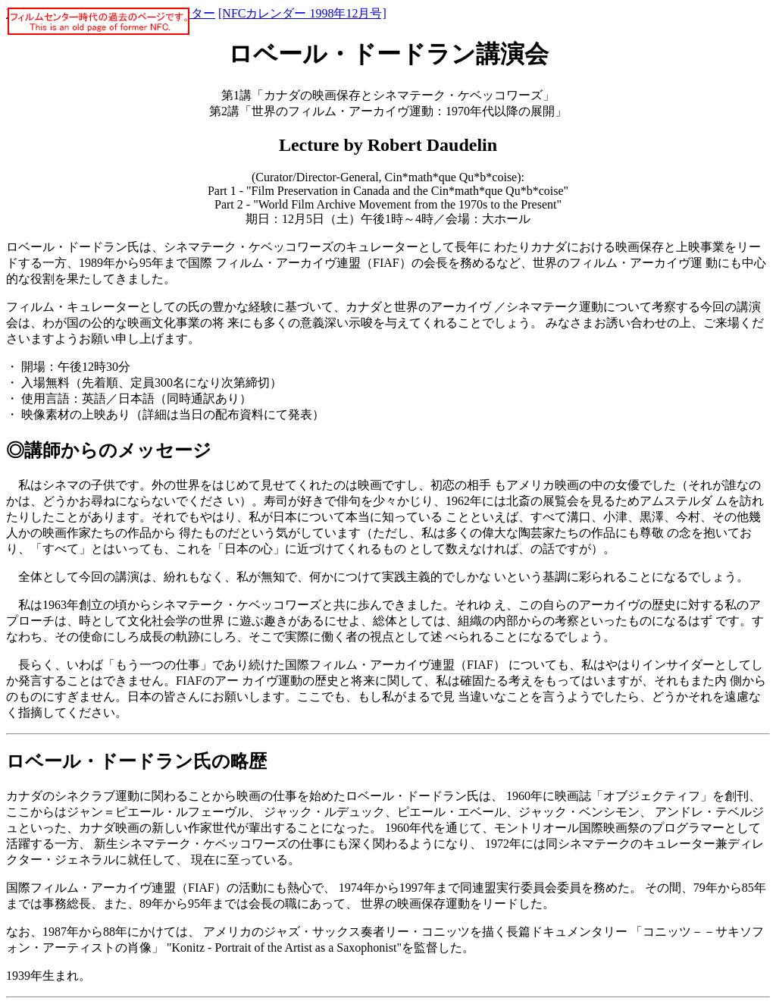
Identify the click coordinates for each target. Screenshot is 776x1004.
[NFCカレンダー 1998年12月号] (302, 13)
